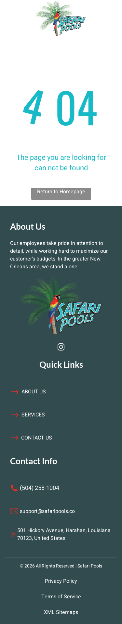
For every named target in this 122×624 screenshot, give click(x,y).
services (33, 415)
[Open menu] (22, 18)
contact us (36, 438)
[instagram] (61, 348)
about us (33, 392)
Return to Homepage (61, 192)
